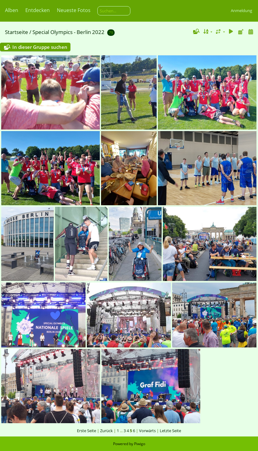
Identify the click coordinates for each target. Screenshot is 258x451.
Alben (11, 10)
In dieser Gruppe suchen (39, 47)
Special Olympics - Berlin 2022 (68, 32)
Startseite (16, 32)
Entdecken (37, 10)
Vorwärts (147, 430)
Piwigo (139, 443)
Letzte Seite (170, 430)
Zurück (106, 430)
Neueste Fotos (74, 10)
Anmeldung (241, 10)
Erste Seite (86, 430)
